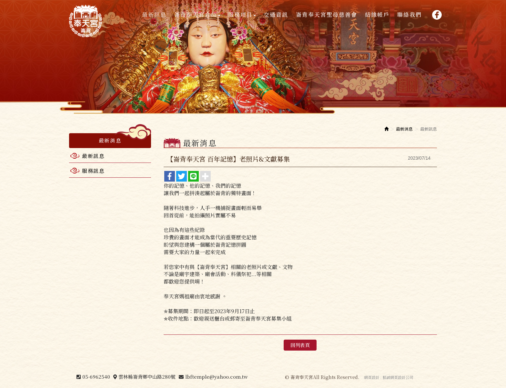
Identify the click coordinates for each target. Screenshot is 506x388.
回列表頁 (300, 345)
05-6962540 (96, 376)
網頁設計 (372, 377)
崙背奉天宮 (85, 21)
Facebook (437, 15)
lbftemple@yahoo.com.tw (216, 376)
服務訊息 (93, 170)
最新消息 (404, 129)
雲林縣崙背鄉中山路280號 (147, 376)
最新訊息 (93, 156)
